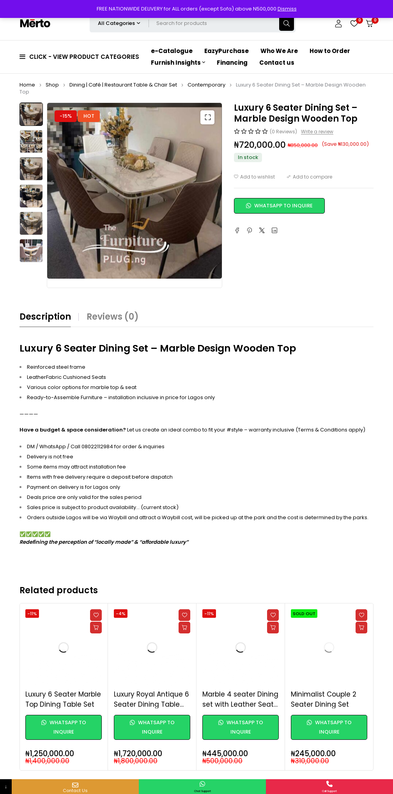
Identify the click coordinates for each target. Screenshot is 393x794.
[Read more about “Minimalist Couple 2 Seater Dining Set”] (361, 627)
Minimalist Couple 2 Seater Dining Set (323, 699)
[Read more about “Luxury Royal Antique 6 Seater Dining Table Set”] (184, 627)
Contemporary (206, 84)
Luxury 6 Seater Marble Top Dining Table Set (63, 699)
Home (27, 84)
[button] (207, 117)
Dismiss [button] (287, 8)
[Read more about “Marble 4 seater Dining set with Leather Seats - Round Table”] (273, 627)
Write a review (317, 131)
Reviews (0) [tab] (113, 316)
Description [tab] (45, 316)
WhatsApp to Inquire (279, 205)
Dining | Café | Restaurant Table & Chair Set (123, 84)
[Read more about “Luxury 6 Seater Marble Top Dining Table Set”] (96, 627)
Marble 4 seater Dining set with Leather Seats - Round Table (240, 704)
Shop (52, 84)
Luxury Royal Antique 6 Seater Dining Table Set (151, 704)
